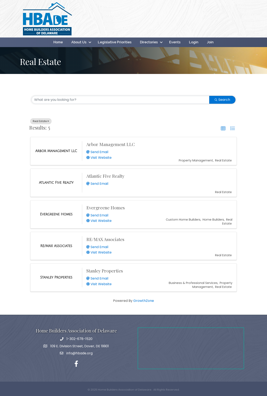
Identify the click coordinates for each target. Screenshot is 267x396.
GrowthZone (143, 300)
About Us (78, 42)
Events (174, 42)
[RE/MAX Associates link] (56, 246)
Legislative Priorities (114, 42)
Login (193, 42)
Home (58, 42)
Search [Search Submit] (222, 99)
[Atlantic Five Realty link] (56, 183)
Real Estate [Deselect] (41, 121)
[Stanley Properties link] (56, 277)
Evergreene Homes (105, 207)
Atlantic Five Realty (105, 176)
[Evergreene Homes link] (56, 214)
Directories (149, 42)
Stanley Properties (104, 271)
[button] (223, 128)
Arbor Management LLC (110, 144)
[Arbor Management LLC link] (56, 151)
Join (210, 42)
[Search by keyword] (120, 100)
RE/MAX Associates (105, 239)
